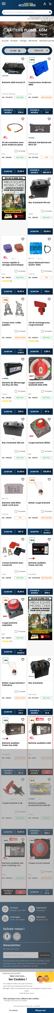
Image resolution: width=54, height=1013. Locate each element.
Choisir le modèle (8, 111)
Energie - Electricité (28, 40)
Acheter (8, 171)
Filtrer (15, 51)
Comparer (20, 151)
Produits (14, 40)
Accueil (5, 40)
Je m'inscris (45, 955)
